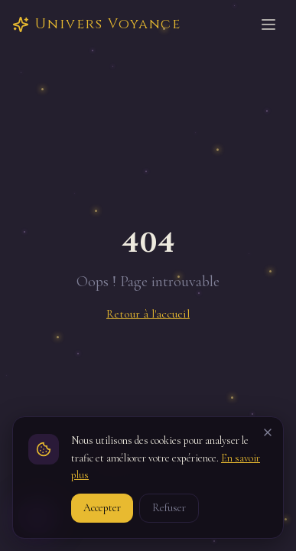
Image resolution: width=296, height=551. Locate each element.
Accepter (102, 507)
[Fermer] (268, 432)
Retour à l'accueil (148, 313)
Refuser (169, 507)
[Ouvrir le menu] (268, 24)
